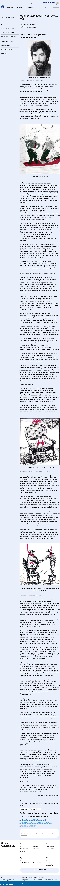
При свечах (4, 53)
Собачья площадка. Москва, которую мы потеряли (36, 822)
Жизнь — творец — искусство (8, 28)
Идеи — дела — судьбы (7, 24)
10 (42, 833)
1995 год (33, 809)
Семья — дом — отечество (8, 21)
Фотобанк (30, 6)
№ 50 (39, 809)
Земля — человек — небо (7, 17)
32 (52, 833)
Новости (13, 6)
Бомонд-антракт (5, 45)
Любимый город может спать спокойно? (33, 819)
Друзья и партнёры (50, 848)
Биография (19, 6)
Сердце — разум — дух (7, 41)
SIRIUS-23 (22, 851)
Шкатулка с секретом (6, 49)
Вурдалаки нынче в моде (28, 826)
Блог (25, 6)
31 (48, 833)
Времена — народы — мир (7, 32)
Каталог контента (37, 848)
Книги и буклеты (50, 846)
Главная (8, 6)
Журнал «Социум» (24, 809)
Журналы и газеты (24, 848)
